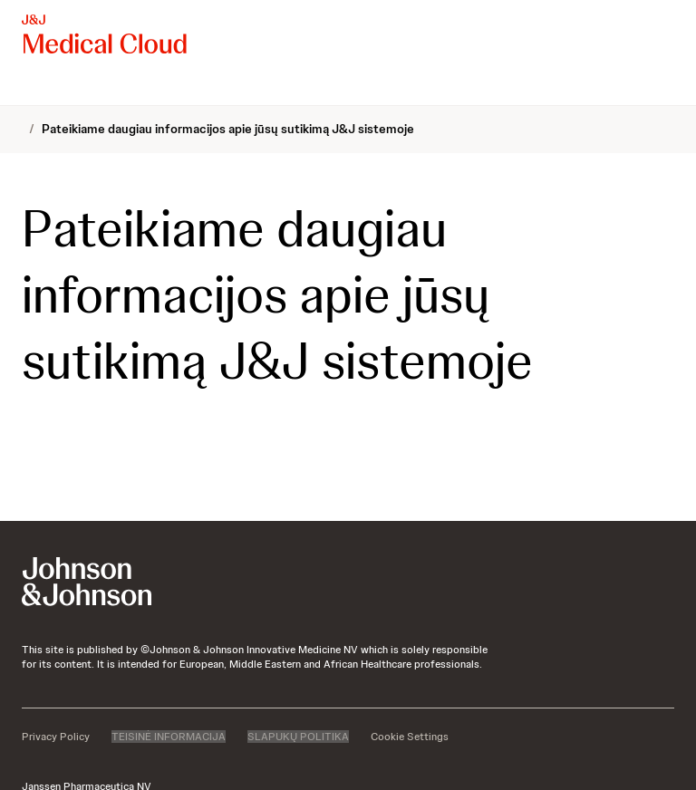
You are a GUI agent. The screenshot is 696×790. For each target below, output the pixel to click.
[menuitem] (29, 87)
